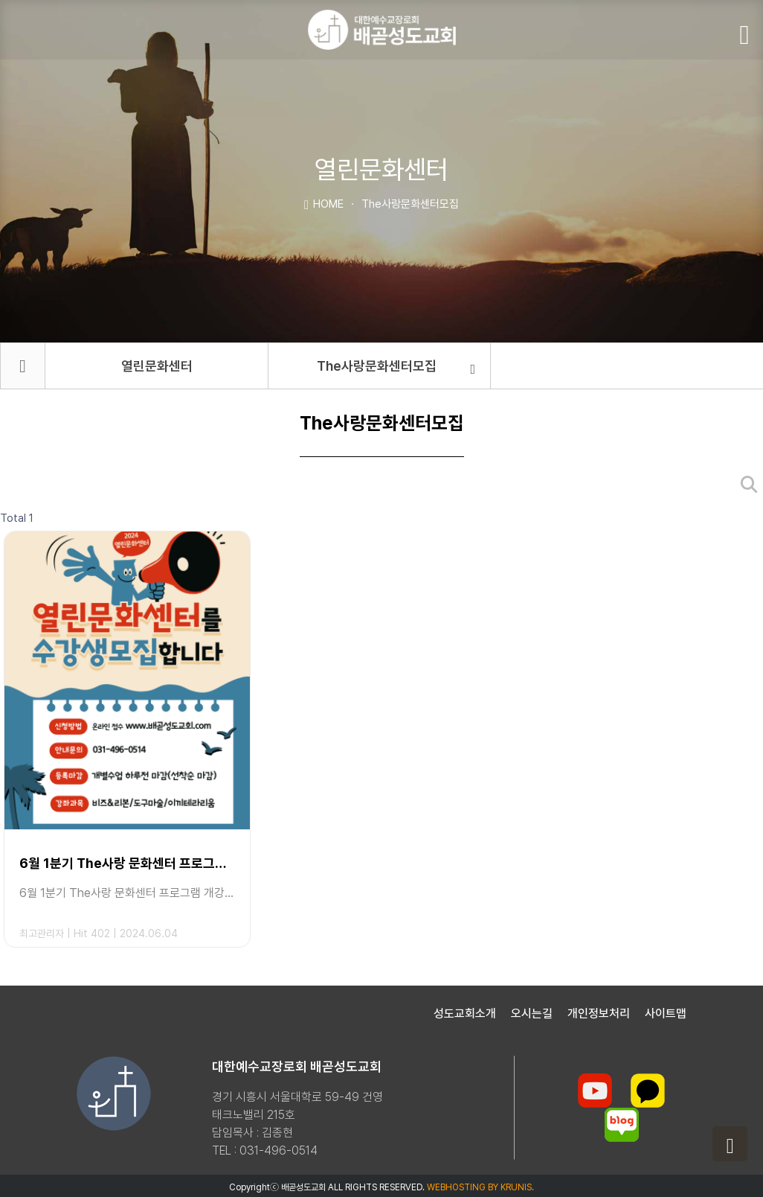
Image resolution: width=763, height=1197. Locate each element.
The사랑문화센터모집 (396, 367)
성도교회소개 (465, 1013)
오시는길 (532, 1013)
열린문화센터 (157, 366)
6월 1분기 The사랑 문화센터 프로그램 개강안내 (126, 863)
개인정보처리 (598, 1013)
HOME (324, 203)
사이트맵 (665, 1013)
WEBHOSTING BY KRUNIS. (480, 1187)
